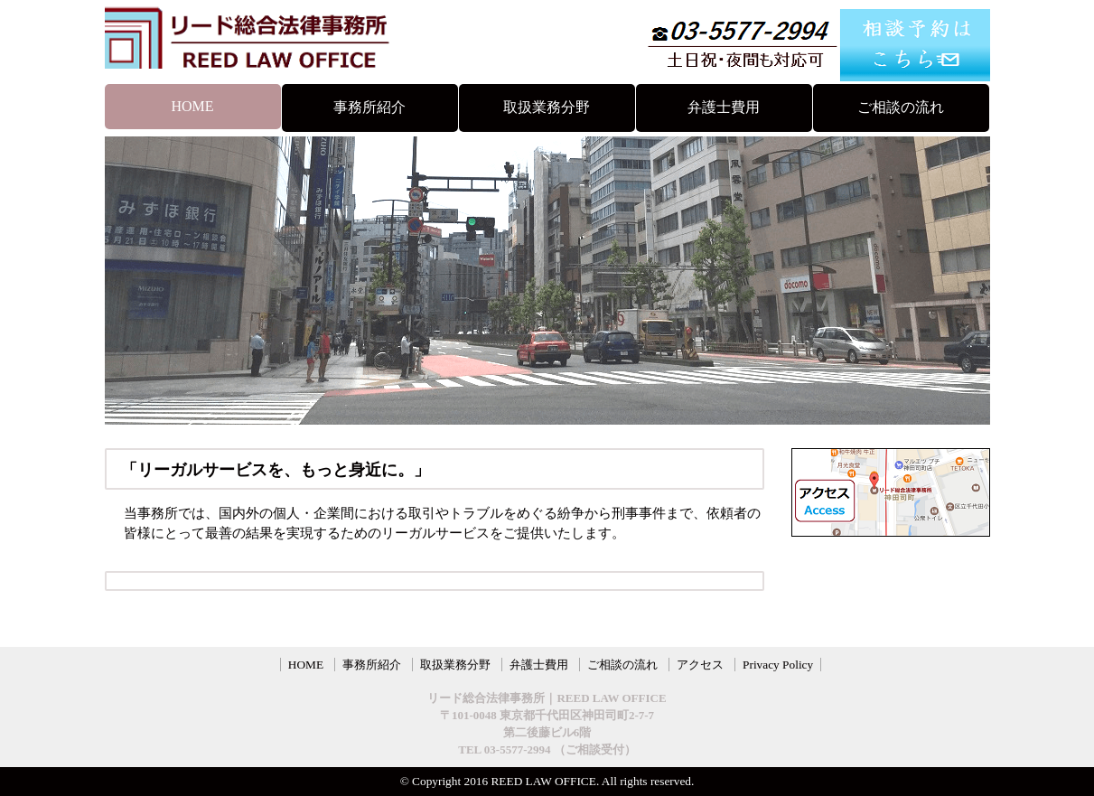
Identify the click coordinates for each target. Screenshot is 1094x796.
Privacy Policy (778, 664)
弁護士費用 (723, 107)
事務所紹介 (369, 107)
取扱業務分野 (546, 107)
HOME (192, 106)
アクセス (700, 664)
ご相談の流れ (900, 107)
